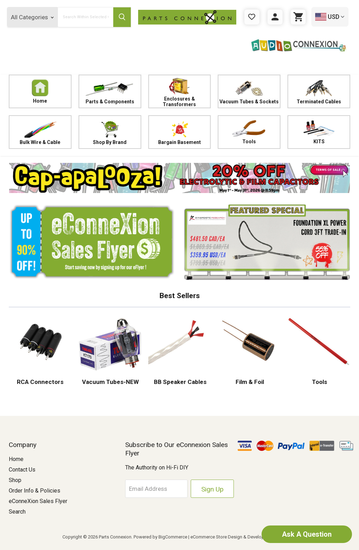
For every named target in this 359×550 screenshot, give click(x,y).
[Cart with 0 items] (298, 17)
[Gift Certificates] (252, 17)
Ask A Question (306, 534)
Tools (249, 132)
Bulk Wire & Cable (40, 132)
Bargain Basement (179, 132)
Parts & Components (110, 91)
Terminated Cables (319, 91)
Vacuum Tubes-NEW (110, 381)
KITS (319, 132)
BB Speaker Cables (179, 381)
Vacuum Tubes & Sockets (249, 91)
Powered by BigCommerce (160, 536)
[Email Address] (157, 489)
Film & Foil (249, 381)
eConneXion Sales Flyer (38, 501)
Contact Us (22, 469)
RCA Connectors (40, 381)
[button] (179, 178)
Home (40, 91)
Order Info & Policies (34, 490)
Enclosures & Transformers (179, 91)
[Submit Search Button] (122, 17)
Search (17, 511)
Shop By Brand (110, 132)
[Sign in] (275, 17)
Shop (15, 480)
